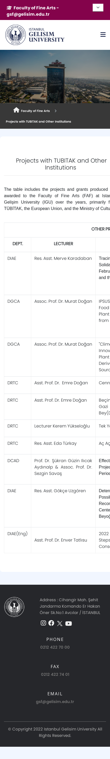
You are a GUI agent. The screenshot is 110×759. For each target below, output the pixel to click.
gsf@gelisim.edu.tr (55, 701)
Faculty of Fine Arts (31, 110)
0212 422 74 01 (55, 674)
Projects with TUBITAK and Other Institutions (37, 121)
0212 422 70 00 (55, 647)
